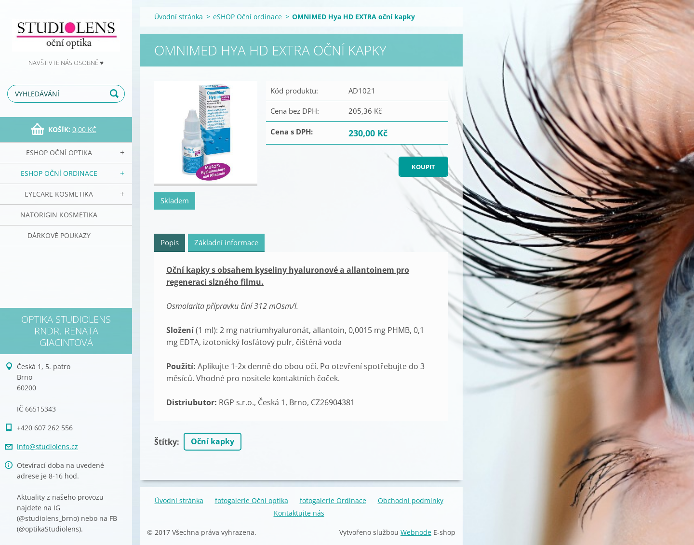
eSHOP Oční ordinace (59, 173)
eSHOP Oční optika (59, 152)
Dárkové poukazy (59, 235)
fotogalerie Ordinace (333, 500)
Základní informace (226, 242)
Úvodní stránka (178, 16)
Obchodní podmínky (410, 500)
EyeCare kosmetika (59, 194)
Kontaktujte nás (299, 513)
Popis (169, 242)
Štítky (165, 442)
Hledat (115, 94)
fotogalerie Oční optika (251, 500)
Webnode (415, 532)
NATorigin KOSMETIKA (58, 214)
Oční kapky (212, 441)
